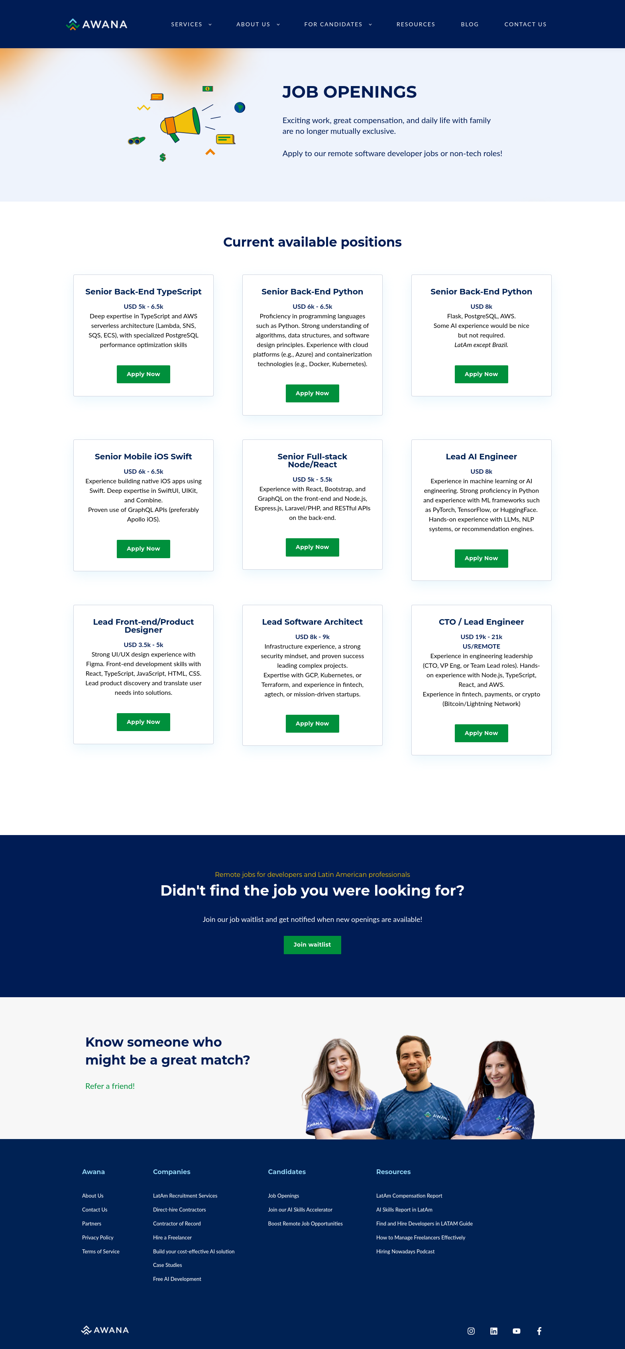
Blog (470, 24)
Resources (416, 24)
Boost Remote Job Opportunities (305, 1223)
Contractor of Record (177, 1223)
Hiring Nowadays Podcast (405, 1251)
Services (187, 24)
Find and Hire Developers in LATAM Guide (424, 1223)
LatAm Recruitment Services (185, 1195)
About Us (253, 24)
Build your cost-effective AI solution (194, 1251)
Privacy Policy (98, 1237)
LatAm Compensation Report (409, 1195)
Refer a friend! (110, 1085)
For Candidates (334, 24)
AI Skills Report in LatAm (404, 1209)
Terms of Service (101, 1251)
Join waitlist (312, 944)
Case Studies (167, 1265)
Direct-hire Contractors (179, 1209)
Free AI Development (177, 1279)
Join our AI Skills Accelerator (300, 1209)
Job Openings (283, 1195)
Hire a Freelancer (172, 1237)
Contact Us (526, 24)
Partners (91, 1223)
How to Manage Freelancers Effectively (421, 1237)
